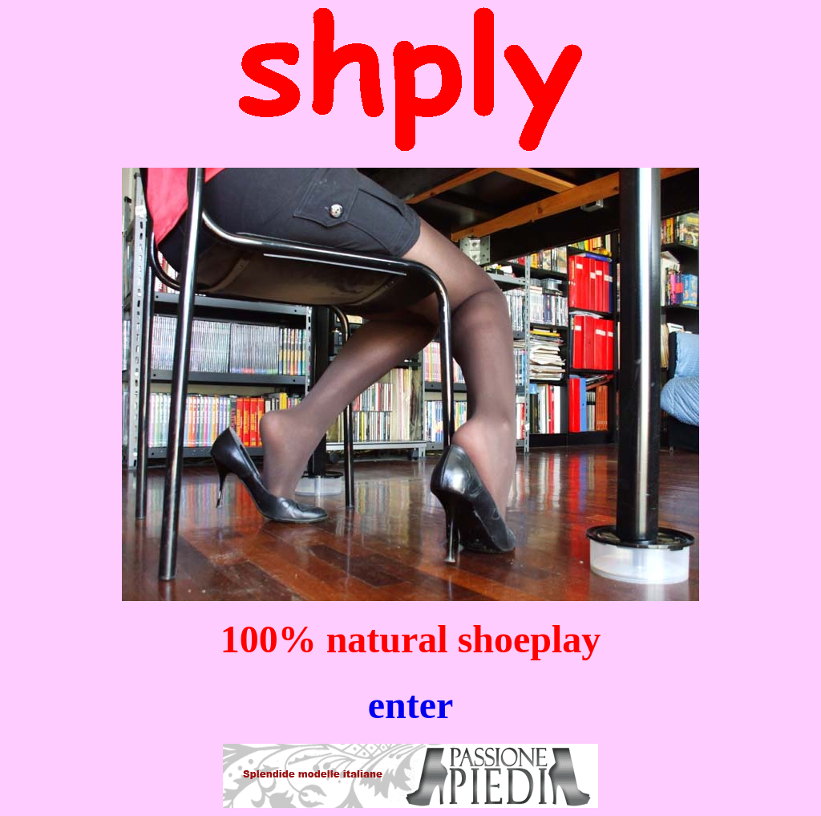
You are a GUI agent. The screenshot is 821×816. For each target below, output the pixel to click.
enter (411, 705)
